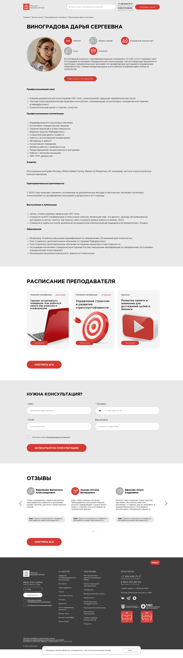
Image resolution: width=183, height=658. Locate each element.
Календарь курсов (147, 7)
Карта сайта (64, 633)
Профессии (88, 601)
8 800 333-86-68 (125, 8)
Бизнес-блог (64, 625)
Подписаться (32, 606)
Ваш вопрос (101, 431)
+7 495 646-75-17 (125, 4)
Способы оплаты (66, 607)
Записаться (39, 354)
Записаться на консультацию (57, 459)
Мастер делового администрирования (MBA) (92, 589)
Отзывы (62, 611)
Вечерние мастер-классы (94, 605)
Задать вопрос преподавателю (80, 90)
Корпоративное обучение (94, 619)
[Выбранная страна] (100, 422)
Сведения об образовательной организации (67, 589)
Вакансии (63, 615)
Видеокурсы (89, 609)
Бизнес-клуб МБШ (66, 629)
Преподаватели (65, 599)
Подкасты (88, 635)
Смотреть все (44, 376)
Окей (130, 650)
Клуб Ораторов (83, 19)
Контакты (63, 595)
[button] (93, 543)
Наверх (155, 574)
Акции (61, 603)
